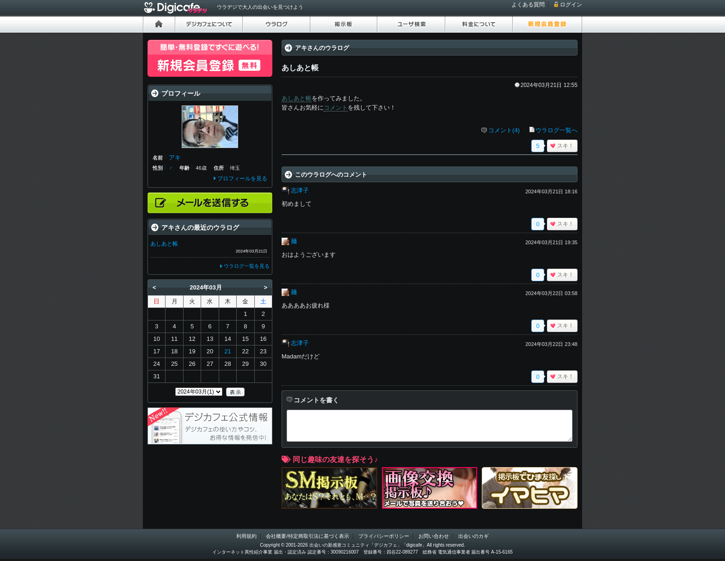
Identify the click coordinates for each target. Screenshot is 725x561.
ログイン (571, 4)
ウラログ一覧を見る (247, 266)
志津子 (300, 190)
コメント (336, 107)
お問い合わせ (433, 536)
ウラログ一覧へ (556, 130)
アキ (175, 157)
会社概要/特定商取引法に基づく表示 (307, 536)
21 (227, 351)
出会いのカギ (473, 536)
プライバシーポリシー (383, 536)
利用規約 (246, 536)
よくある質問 (528, 4)
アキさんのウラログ (322, 47)
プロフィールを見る (242, 178)
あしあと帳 (297, 98)
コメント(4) (504, 130)
